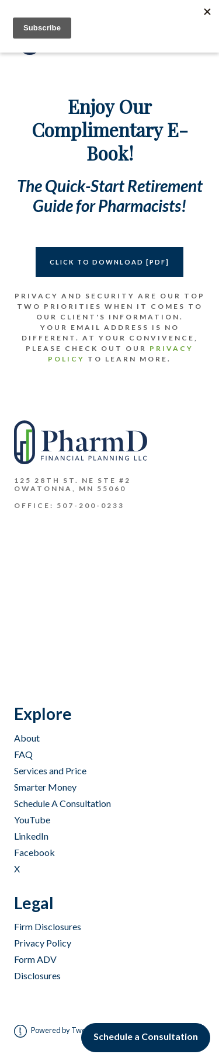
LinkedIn (31, 835)
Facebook (34, 852)
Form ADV (35, 959)
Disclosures (37, 975)
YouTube (32, 819)
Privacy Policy (42, 942)
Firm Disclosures (47, 926)
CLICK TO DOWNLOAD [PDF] (109, 262)
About (27, 737)
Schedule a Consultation (145, 1036)
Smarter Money (45, 786)
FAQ (23, 754)
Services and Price (50, 770)
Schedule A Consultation (62, 803)
